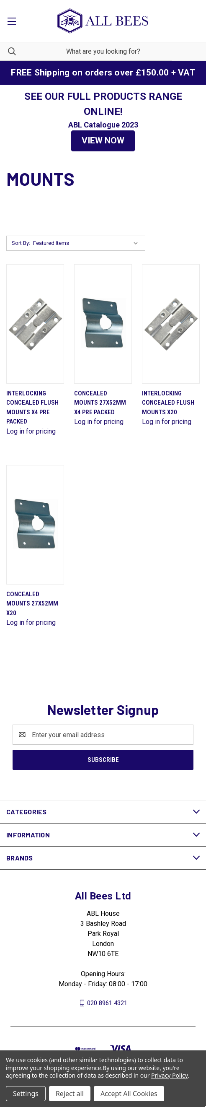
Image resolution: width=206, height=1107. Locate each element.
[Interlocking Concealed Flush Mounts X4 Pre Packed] (35, 324)
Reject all (70, 1093)
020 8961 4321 (107, 1003)
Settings (26, 1093)
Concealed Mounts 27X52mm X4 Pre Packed (100, 403)
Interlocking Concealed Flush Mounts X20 (168, 403)
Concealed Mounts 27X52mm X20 (32, 603)
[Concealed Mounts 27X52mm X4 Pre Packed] (103, 324)
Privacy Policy (169, 1075)
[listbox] (87, 243)
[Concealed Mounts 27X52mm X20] (35, 525)
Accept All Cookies (128, 1093)
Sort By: (21, 243)
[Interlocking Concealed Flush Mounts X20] (171, 324)
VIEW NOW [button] (103, 140)
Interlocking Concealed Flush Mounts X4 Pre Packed (32, 408)
